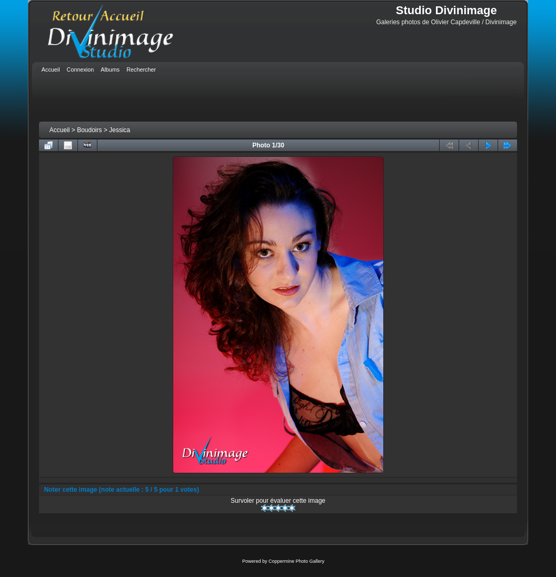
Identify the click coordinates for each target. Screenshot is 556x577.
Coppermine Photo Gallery (296, 561)
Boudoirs (89, 130)
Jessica (119, 130)
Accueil (59, 130)
